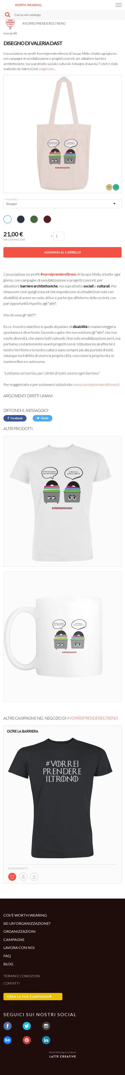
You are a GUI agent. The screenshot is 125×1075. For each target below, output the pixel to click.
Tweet (42, 418)
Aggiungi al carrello (62, 252)
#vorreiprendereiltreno (58, 274)
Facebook (15, 418)
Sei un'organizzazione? (27, 923)
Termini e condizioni (21, 976)
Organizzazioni (19, 931)
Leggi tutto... (48, 69)
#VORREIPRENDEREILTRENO (92, 718)
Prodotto (11, 199)
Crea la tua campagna (29, 996)
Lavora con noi (19, 947)
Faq (7, 956)
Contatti (11, 983)
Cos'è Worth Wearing (25, 915)
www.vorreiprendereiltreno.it (97, 384)
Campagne (13, 939)
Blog (8, 964)
